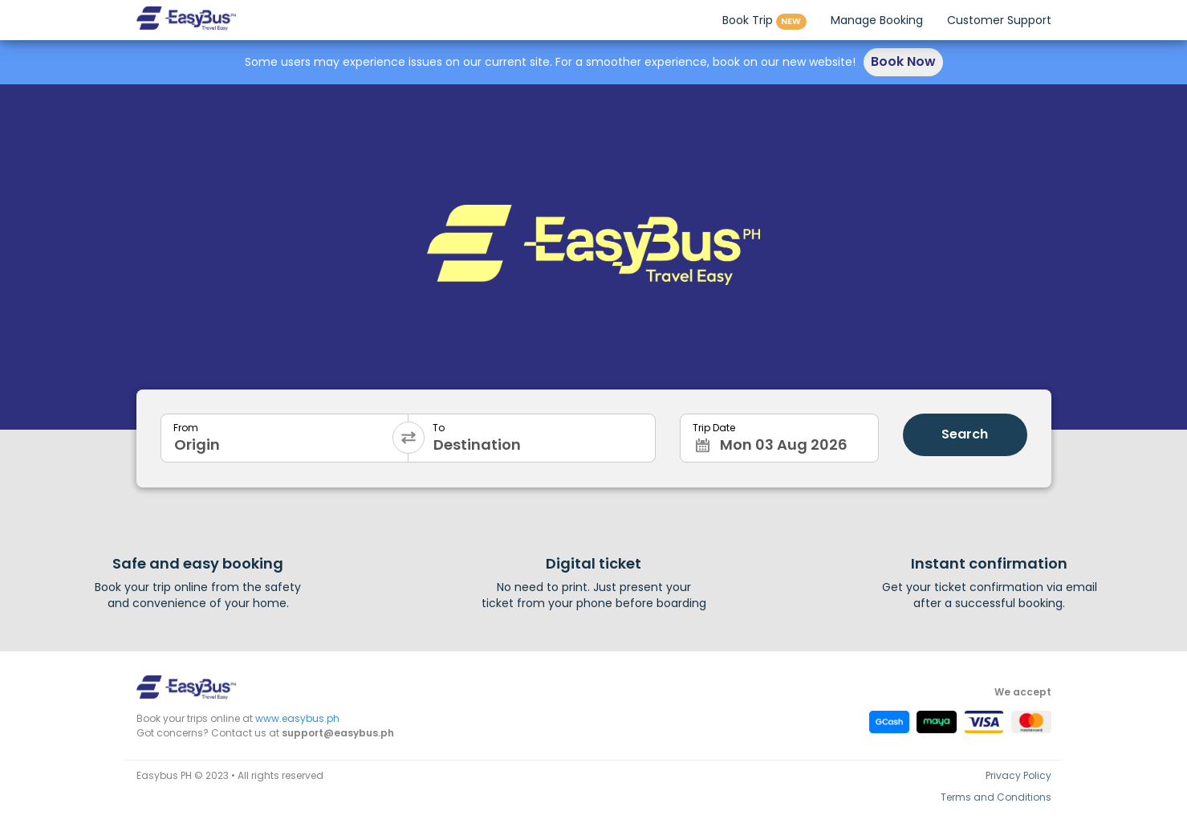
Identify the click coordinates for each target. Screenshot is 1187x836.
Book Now (903, 61)
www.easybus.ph (297, 718)
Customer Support (999, 20)
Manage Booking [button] (877, 20)
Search (964, 434)
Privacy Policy (1018, 775)
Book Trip (764, 21)
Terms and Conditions (996, 797)
